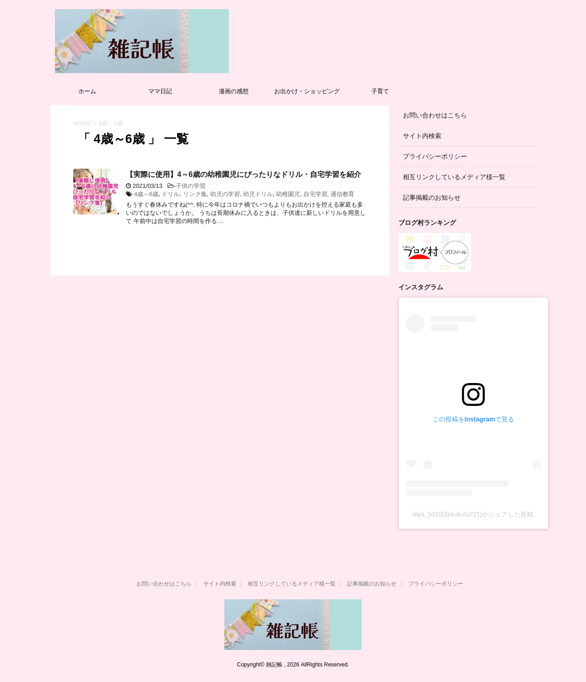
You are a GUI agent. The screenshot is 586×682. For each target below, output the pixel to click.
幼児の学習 (225, 194)
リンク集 (195, 194)
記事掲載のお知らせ (432, 197)
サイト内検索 (422, 135)
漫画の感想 (234, 91)
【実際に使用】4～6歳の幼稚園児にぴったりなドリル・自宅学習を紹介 (243, 174)
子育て (380, 91)
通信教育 (342, 194)
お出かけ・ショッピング (307, 91)
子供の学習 (191, 185)
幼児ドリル (258, 194)
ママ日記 (160, 91)
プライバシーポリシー (435, 156)
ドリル (170, 194)
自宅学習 (315, 194)
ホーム (87, 91)
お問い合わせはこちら (435, 115)
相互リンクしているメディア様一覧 (454, 177)
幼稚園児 (288, 194)
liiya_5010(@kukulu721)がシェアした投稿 (473, 514)
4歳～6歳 (146, 194)
